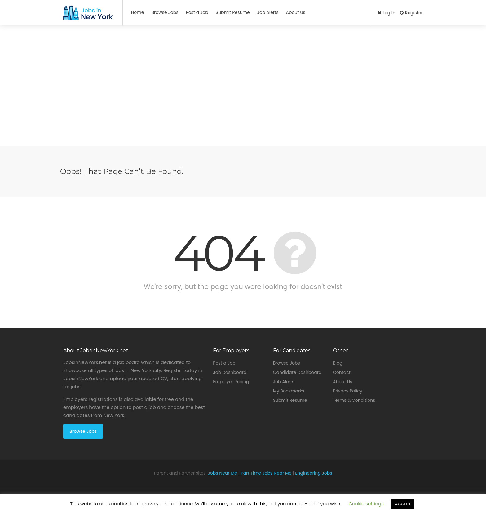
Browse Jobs (164, 12)
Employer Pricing (231, 382)
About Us (295, 12)
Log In (386, 13)
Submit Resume (233, 12)
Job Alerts (268, 12)
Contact (342, 372)
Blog (337, 363)
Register (411, 13)
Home (137, 12)
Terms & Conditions (354, 400)
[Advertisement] (243, 102)
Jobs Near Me (222, 473)
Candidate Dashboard (297, 372)
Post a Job (197, 12)
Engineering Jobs (313, 473)
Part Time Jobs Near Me (266, 473)
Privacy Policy (347, 391)
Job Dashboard (229, 372)
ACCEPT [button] (403, 504)
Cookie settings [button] (365, 503)
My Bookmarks (288, 391)
